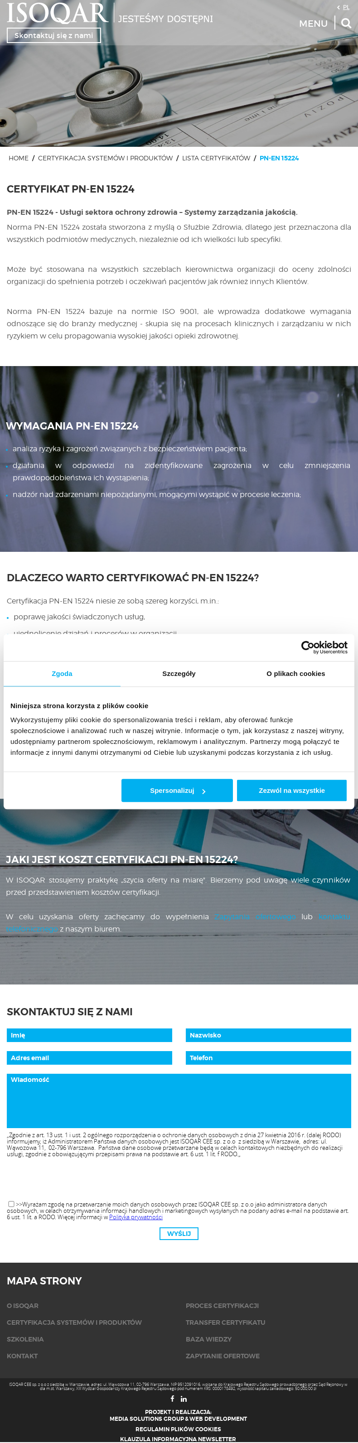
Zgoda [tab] (62, 673)
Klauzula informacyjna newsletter (178, 1439)
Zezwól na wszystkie (292, 790)
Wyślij (179, 1234)
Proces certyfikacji (222, 1306)
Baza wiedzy (209, 1339)
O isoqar (23, 1306)
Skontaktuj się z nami (54, 35)
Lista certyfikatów (216, 158)
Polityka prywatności (136, 1217)
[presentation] (179, 1179)
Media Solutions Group (147, 1419)
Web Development (218, 1419)
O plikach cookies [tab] (295, 673)
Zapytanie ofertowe (223, 1356)
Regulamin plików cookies (178, 1429)
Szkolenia (25, 1339)
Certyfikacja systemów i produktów (105, 158)
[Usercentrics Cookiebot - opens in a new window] (308, 647)
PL (346, 7)
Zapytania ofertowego (255, 916)
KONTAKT (22, 1356)
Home (19, 158)
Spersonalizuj (177, 790)
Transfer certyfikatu (226, 1322)
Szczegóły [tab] (178, 673)
